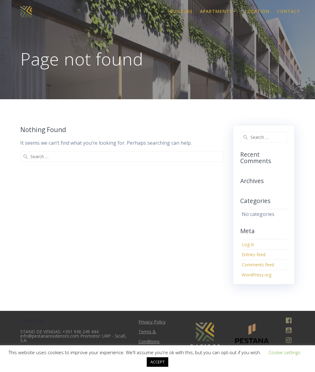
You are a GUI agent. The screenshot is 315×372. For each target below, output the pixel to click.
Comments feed (258, 265)
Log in (248, 244)
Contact (288, 11)
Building (181, 11)
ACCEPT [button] (157, 362)
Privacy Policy (151, 322)
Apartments (216, 11)
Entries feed (253, 254)
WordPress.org (256, 275)
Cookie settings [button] (285, 352)
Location (257, 11)
